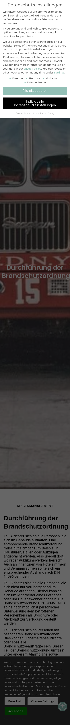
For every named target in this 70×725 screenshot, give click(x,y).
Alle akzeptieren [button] (35, 91)
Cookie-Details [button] (23, 113)
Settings (59, 72)
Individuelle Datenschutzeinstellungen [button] (35, 103)
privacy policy (32, 69)
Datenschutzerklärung (43, 113)
